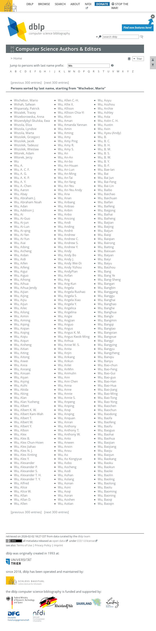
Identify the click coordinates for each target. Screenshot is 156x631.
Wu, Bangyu (106, 349)
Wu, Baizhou (106, 267)
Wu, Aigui (20, 271)
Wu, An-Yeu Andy (70, 190)
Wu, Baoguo (106, 430)
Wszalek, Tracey (25, 112)
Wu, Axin (104, 129)
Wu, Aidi (20, 259)
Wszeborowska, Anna (29, 116)
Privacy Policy (43, 545)
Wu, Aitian (21, 349)
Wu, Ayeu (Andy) (109, 133)
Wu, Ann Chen (68, 381)
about (75, 4)
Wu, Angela (66, 288)
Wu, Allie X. (66, 104)
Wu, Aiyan (21, 377)
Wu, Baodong (107, 414)
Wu (16, 161)
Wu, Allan (20, 495)
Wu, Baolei (105, 471)
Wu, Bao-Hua (107, 385)
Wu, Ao (63, 455)
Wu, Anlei (64, 365)
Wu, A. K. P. (22, 178)
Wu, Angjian (66, 320)
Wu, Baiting (106, 247)
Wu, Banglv (106, 316)
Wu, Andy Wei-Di (70, 263)
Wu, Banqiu (106, 357)
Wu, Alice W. (22, 491)
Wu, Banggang (108, 292)
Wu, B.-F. (104, 165)
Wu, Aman (65, 121)
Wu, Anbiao (66, 206)
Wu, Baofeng (107, 422)
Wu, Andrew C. (68, 239)
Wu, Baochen (107, 406)
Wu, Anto (64, 438)
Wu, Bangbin (107, 288)
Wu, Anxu (65, 451)
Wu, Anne (65, 389)
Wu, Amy (64, 137)
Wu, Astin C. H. (108, 121)
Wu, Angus (65, 328)
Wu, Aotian (65, 503)
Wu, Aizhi (20, 385)
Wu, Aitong (21, 357)
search (60, 4)
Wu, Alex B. (22, 438)
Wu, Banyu (105, 361)
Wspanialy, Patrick (26, 108)
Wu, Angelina (67, 312)
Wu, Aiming (22, 320)
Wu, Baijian (106, 222)
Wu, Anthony (67, 426)
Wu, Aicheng (22, 251)
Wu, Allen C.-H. (68, 100)
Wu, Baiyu (105, 263)
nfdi (88, 4)
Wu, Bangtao (107, 328)
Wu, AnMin (66, 369)
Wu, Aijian (21, 292)
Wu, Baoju (105, 451)
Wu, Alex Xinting (25, 455)
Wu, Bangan (106, 283)
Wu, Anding (66, 226)
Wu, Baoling (106, 479)
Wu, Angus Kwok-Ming (74, 336)
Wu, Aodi (64, 471)
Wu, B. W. (104, 157)
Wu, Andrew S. (68, 243)
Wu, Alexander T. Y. (27, 479)
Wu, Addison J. (24, 210)
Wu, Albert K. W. (25, 410)
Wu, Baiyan (106, 255)
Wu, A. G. (20, 173)
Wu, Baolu (105, 487)
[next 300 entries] (56, 82)
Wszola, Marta (24, 133)
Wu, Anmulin (67, 373)
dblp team (84, 536)
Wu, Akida (21, 389)
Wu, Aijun (21, 304)
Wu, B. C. (104, 141)
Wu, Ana (64, 194)
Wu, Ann (64, 377)
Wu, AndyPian (68, 271)
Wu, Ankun (65, 361)
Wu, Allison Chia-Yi (71, 112)
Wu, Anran (65, 422)
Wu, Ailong (21, 312)
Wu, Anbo (65, 214)
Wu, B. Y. (104, 161)
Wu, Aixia (20, 365)
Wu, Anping (66, 406)
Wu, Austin (105, 125)
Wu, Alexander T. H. (27, 475)
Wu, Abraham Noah (28, 202)
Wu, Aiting (21, 353)
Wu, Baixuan (106, 251)
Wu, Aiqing (21, 332)
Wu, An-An (65, 157)
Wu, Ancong (66, 218)
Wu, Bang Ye (106, 275)
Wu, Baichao (106, 194)
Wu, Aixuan (22, 373)
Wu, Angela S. (67, 296)
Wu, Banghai (106, 300)
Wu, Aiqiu (21, 336)
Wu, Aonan (65, 483)
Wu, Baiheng (106, 218)
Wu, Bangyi (106, 341)
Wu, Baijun (105, 231)
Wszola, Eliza (23, 125)
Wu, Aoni (64, 487)
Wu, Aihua (21, 283)
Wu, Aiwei (21, 361)
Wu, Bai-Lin (106, 186)
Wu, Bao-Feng (107, 369)
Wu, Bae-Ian (106, 169)
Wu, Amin (65, 129)
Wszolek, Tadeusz (26, 145)
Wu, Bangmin (107, 320)
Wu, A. (18, 165)
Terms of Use (24, 545)
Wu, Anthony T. (68, 430)
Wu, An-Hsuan (68, 165)
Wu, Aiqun (21, 341)
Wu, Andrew (66, 235)
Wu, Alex (20, 434)
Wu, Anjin (65, 353)
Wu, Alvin (64, 116)
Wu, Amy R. (66, 145)
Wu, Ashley (105, 112)
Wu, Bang (104, 271)
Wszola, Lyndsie (25, 129)
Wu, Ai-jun (21, 222)
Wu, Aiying (21, 381)
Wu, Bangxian (107, 332)
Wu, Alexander (24, 463)
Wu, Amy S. (66, 149)
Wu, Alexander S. (26, 471)
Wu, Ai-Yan (21, 235)
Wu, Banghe (106, 308)
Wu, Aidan (21, 255)
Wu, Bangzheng (108, 353)
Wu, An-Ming (67, 173)
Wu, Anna (65, 385)
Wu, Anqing (66, 414)
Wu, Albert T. (23, 418)
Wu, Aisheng (22, 345)
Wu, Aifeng (21, 267)
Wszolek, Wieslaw (26, 149)
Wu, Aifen (21, 263)
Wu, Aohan (65, 475)
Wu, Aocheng (67, 467)
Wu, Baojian (106, 442)
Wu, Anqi (64, 410)
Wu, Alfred (21, 483)
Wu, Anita (65, 349)
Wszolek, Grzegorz (27, 137)
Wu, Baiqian (106, 239)
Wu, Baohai (106, 434)
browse (44, 4)
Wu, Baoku (105, 463)
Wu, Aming (65, 133)
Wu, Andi (64, 222)
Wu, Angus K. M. (69, 332)
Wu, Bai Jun (106, 178)
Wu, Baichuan (107, 198)
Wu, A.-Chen (22, 186)
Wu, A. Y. (20, 182)
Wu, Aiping (21, 324)
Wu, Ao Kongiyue (70, 459)
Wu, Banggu (106, 296)
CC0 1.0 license (85, 541)
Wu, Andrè (65, 231)
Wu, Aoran (65, 495)
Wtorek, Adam (24, 153)
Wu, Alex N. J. (23, 451)
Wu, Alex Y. (21, 459)
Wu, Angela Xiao (69, 300)
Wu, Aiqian (21, 328)
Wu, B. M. (104, 149)
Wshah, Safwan (24, 104)
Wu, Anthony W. (69, 434)
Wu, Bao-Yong (107, 402)
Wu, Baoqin (106, 503)
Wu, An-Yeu (66, 186)
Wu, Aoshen (66, 499)
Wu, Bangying (107, 345)
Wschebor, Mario (26, 100)
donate (102, 4)
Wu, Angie (65, 316)
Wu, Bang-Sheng (109, 279)
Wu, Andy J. (66, 259)
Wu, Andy (65, 251)
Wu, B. (102, 137)
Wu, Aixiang (22, 369)
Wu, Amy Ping (68, 141)
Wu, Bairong (106, 243)
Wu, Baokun (106, 467)
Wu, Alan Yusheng (26, 402)
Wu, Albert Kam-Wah (28, 414)
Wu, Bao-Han (107, 381)
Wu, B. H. (104, 145)
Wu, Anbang (66, 202)
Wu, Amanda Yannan (72, 125)
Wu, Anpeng (66, 402)
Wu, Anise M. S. (69, 345)
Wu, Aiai (20, 243)
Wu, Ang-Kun (67, 283)
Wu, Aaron (21, 190)
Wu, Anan (65, 198)
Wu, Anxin (65, 446)
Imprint (58, 545)
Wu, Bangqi (106, 324)
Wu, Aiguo (21, 275)
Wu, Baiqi (104, 235)
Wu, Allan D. (22, 499)
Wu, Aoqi (64, 491)
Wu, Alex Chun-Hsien (28, 442)
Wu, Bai (103, 173)
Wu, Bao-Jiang (107, 389)
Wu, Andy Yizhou (70, 267)
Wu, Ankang (66, 357)
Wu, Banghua (107, 312)
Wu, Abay (20, 194)
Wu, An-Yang (67, 182)
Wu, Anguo (65, 324)
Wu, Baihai (105, 214)
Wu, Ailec (20, 308)
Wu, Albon (21, 430)
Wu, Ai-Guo (22, 218)
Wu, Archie (105, 108)
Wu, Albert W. (23, 422)
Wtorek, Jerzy (23, 157)
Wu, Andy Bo (67, 255)
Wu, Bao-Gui (106, 373)
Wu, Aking (21, 393)
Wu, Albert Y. (23, 426)
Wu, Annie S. (67, 398)
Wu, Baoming (107, 491)
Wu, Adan (21, 206)
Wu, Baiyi (104, 259)
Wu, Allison (66, 108)
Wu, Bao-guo (107, 377)
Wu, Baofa (105, 418)
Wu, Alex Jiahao (25, 446)
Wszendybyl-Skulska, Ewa (32, 121)
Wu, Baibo (105, 190)
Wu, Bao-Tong (107, 398)
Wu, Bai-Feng (107, 182)
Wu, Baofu (105, 426)
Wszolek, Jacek (24, 141)
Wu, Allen (20, 503)
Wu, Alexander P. (26, 467)
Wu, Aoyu (104, 100)
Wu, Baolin (105, 475)
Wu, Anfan (65, 275)
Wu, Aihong (22, 279)
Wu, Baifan (105, 202)
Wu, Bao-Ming (108, 393)
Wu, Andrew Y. (68, 247)
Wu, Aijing (21, 296)
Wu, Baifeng (106, 206)
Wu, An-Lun (66, 169)
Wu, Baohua (106, 438)
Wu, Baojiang (107, 446)
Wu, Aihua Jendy (25, 288)
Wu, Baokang (107, 459)
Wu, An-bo (65, 161)
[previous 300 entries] (26, 82)
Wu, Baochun (107, 410)
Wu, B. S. (104, 153)
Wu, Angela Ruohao (71, 292)
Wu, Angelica (67, 308)
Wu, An (63, 153)
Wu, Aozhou (106, 104)
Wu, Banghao (107, 304)
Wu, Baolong (107, 483)
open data (58, 541)
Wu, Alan (20, 398)
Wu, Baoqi (105, 499)
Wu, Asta (104, 116)
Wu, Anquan (66, 418)
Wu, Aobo (65, 463)
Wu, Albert (21, 406)
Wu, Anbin (65, 210)
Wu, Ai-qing (22, 231)
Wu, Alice (20, 487)
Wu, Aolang (66, 479)
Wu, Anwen (66, 442)
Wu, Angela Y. (67, 304)
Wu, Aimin (21, 316)
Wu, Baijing (106, 226)
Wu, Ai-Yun (21, 239)
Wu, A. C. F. (22, 169)
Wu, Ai (18, 214)
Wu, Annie (65, 393)
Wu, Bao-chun (107, 365)
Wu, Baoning (107, 495)
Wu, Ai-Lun (21, 226)
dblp (29, 4)
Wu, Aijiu (20, 300)
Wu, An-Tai (65, 178)
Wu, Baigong (106, 210)
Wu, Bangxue (107, 336)
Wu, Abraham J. (25, 198)
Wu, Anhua (65, 341)
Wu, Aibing (21, 247)
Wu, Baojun (106, 455)
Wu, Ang (64, 279)
